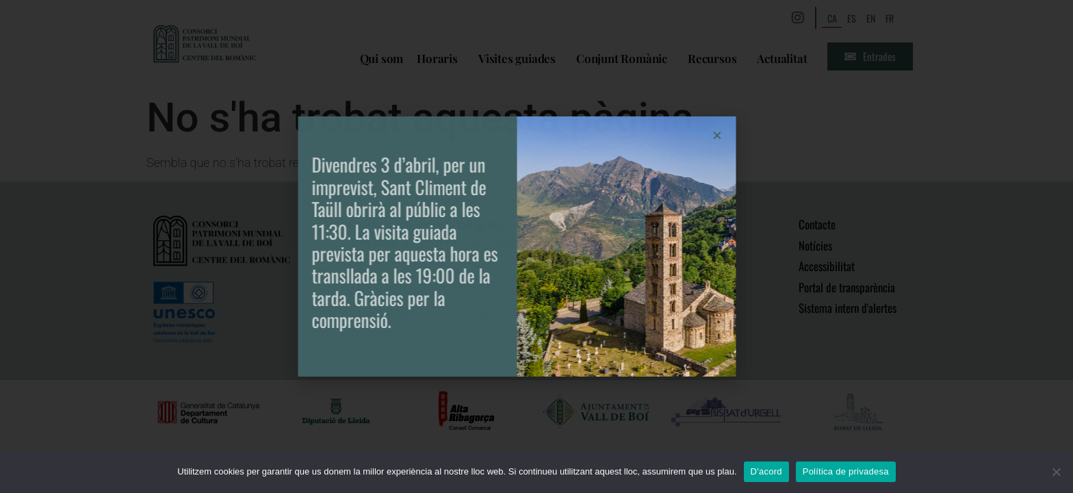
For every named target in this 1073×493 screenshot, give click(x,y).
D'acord (766, 471)
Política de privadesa (846, 471)
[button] (630, 135)
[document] (536, 246)
